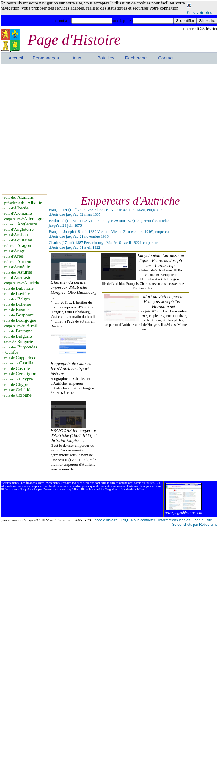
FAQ (124, 520)
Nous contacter (143, 520)
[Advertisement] (63, 128)
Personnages (46, 57)
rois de (19, 288)
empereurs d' (24, 219)
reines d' (20, 224)
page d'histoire (105, 520)
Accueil (16, 57)
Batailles (106, 57)
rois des (19, 197)
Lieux (75, 57)
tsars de (18, 342)
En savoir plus (199, 12)
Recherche (136, 57)
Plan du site (203, 520)
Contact (166, 57)
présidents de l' (23, 202)
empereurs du (20, 325)
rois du (19, 315)
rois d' (16, 208)
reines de (18, 363)
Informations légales (174, 520)
